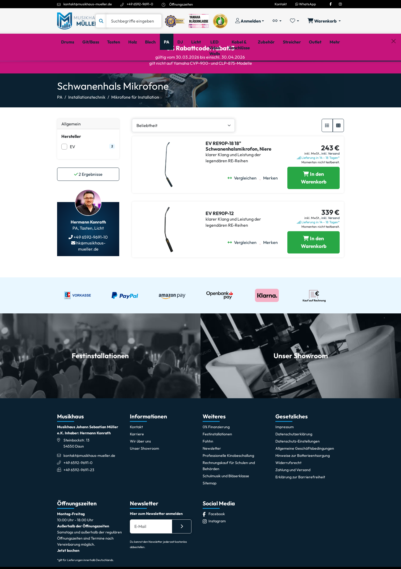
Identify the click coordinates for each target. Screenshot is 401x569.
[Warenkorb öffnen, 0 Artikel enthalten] (324, 21)
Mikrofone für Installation (135, 121)
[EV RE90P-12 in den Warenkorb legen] (313, 266)
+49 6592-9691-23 (78, 493)
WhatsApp (305, 4)
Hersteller (71, 160)
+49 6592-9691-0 (140, 4)
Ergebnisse (88, 198)
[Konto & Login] (249, 21)
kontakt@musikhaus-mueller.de (87, 4)
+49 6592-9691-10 (90, 261)
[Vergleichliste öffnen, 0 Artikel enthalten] (277, 21)
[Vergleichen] (244, 202)
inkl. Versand (330, 177)
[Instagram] (340, 4)
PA (59, 121)
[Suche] (133, 21)
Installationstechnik (86, 121)
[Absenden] (181, 550)
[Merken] (270, 202)
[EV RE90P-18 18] (313, 202)
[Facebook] (331, 4)
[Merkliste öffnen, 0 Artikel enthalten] (294, 21)
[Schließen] (393, 69)
